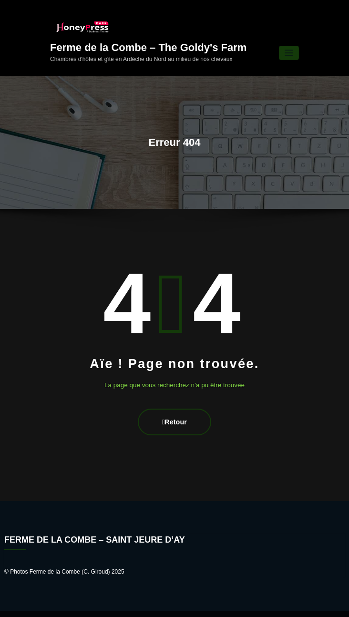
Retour (174, 406)
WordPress (148, 604)
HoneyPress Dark (207, 604)
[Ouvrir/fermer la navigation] (289, 40)
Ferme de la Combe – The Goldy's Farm (148, 35)
